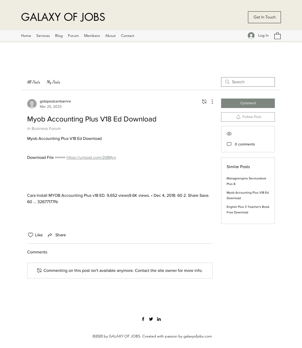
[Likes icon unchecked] (30, 235)
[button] (277, 35)
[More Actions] (209, 102)
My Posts (53, 81)
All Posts (33, 81)
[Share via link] (56, 235)
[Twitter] (151, 319)
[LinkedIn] (159, 319)
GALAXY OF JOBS (63, 17)
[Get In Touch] (264, 17)
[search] (248, 82)
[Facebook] (143, 319)
